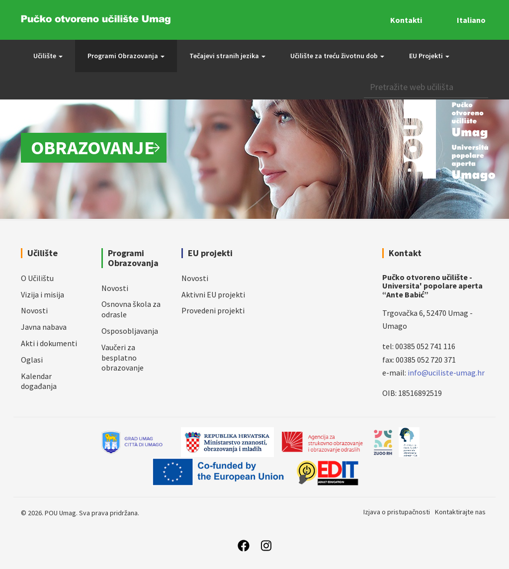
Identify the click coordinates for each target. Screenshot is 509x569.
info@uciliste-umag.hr (446, 373)
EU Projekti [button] (429, 55)
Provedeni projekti (213, 310)
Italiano (471, 20)
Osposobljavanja (129, 331)
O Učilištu (37, 278)
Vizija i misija (42, 294)
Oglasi (32, 360)
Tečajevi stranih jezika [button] (227, 55)
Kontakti (406, 20)
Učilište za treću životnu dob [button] (337, 55)
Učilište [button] (48, 55)
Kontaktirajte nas (460, 511)
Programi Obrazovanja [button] (126, 55)
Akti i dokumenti (49, 343)
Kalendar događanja (39, 381)
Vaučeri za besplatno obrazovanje (122, 357)
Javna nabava (44, 327)
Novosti (34, 310)
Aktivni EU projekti (213, 294)
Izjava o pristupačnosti (396, 511)
